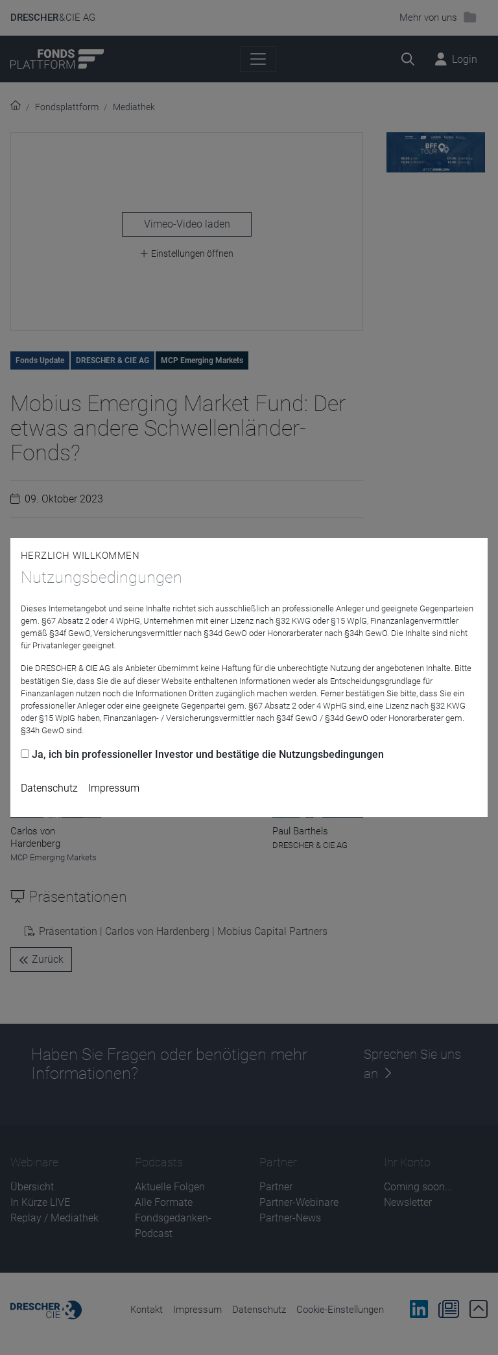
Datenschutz (49, 788)
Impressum (113, 788)
